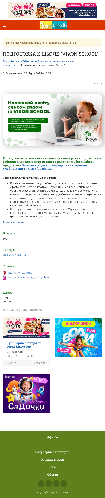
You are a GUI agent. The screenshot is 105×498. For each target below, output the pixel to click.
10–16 (10, 363)
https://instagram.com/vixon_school (28, 277)
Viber (64, 483)
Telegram (56, 483)
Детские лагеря (38, 363)
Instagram (48, 483)
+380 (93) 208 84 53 (14, 255)
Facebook (41, 483)
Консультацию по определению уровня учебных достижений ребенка (45, 167)
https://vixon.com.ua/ (20, 272)
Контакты (97, 80)
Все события (11, 61)
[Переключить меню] (5, 25)
